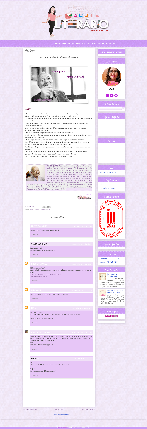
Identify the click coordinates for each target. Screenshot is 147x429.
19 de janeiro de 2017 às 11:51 (82, 359)
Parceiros (102, 44)
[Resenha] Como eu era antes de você (115, 291)
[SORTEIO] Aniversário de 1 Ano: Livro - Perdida (45, 274)
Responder (35, 234)
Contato (112, 44)
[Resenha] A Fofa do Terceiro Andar (115, 275)
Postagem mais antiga (88, 409)
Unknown (36, 290)
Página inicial (59, 409)
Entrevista (113, 259)
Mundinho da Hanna (107, 188)
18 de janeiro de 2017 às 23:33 (82, 332)
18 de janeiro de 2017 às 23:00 (81, 308)
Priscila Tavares (39, 264)
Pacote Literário (63, 427)
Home (57, 44)
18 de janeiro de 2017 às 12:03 (82, 226)
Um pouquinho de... (45, 209)
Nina (33, 308)
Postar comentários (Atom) (62, 414)
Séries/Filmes (78, 44)
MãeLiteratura (104, 184)
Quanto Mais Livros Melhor (38, 276)
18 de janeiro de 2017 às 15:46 (82, 290)
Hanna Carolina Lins (41, 332)
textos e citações (34, 209)
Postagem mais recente (30, 409)
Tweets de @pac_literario (108, 172)
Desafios (103, 258)
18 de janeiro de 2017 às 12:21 (82, 264)
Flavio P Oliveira (39, 226)
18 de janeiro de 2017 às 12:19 (82, 244)
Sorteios (92, 44)
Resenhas (66, 44)
